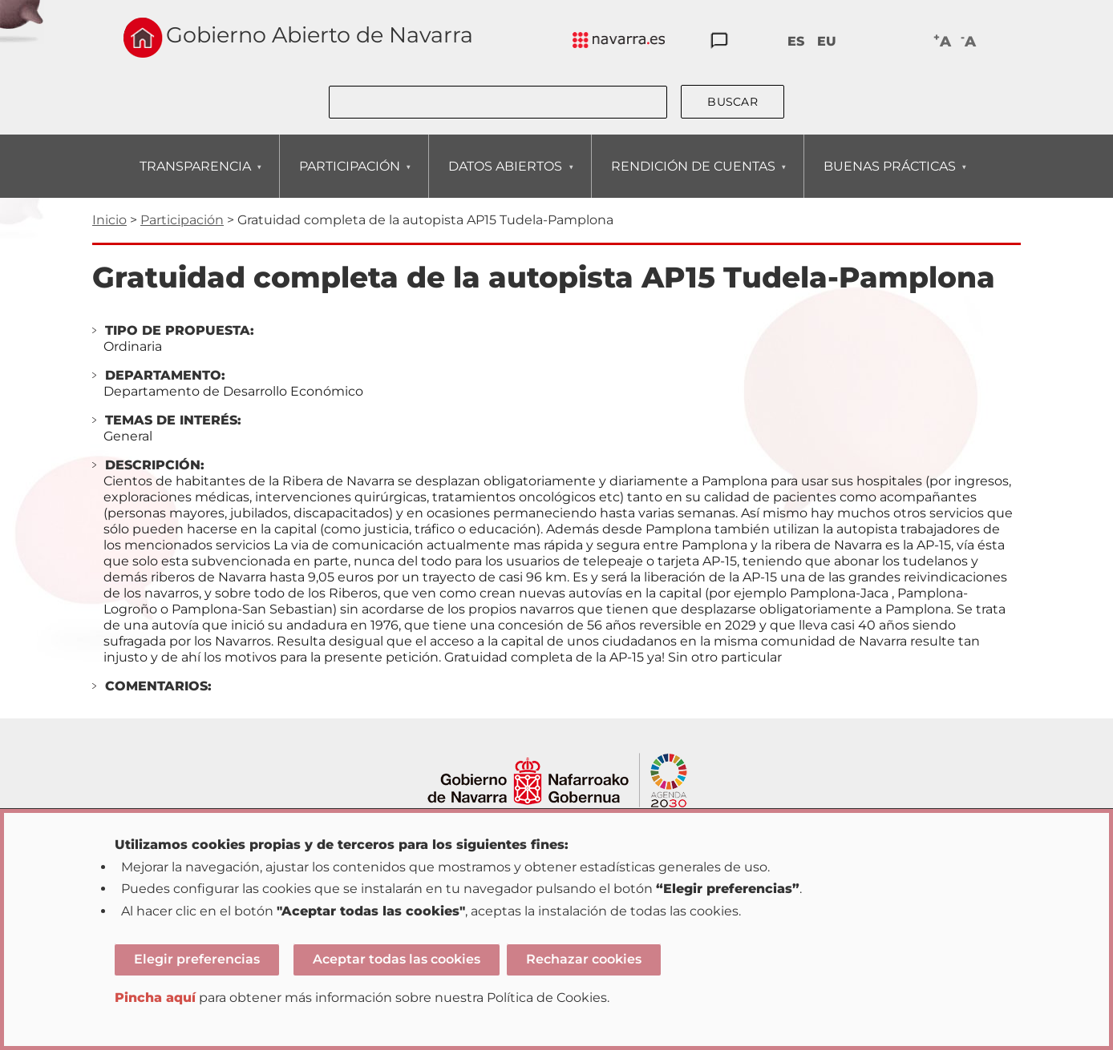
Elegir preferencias (197, 959)
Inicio (109, 219)
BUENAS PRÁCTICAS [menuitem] (889, 178)
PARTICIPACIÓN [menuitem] (349, 178)
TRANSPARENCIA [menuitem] (194, 178)
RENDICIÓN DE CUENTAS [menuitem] (693, 178)
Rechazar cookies (583, 959)
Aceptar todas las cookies (396, 959)
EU (826, 41)
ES (795, 41)
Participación (182, 219)
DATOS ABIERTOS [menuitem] (505, 178)
